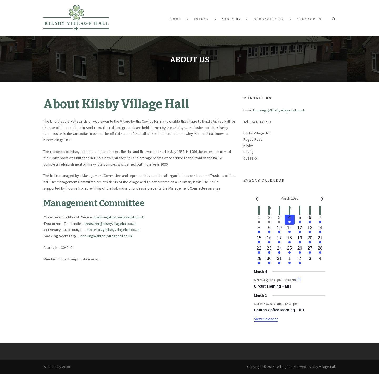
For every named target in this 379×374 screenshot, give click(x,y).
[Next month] (322, 198)
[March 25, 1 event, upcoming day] (290, 250)
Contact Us (309, 19)
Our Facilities (268, 19)
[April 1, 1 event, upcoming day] (290, 260)
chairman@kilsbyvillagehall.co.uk (118, 217)
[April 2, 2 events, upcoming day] (300, 260)
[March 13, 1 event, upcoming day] (310, 230)
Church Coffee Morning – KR (279, 310)
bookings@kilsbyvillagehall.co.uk (106, 236)
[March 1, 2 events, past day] (259, 220)
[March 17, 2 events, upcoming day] (279, 240)
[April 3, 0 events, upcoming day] (310, 260)
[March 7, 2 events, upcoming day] (320, 220)
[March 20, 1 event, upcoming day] (310, 240)
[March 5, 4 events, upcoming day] (300, 220)
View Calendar (266, 319)
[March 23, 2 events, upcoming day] (269, 250)
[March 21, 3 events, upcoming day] (320, 240)
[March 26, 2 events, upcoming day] (300, 250)
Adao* (67, 366)
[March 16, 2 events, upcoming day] (269, 240)
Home (175, 19)
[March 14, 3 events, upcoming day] (320, 230)
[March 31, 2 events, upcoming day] (279, 260)
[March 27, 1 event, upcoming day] (310, 250)
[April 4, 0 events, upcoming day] (320, 260)
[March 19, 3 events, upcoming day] (300, 240)
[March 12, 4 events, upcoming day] (300, 230)
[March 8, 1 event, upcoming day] (259, 230)
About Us (231, 19)
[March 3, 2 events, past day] (279, 220)
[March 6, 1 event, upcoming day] (310, 220)
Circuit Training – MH (272, 286)
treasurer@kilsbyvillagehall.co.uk (110, 223)
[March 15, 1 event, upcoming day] (259, 240)
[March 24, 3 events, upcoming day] (279, 250)
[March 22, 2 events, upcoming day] (259, 250)
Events (201, 19)
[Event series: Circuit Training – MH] (299, 280)
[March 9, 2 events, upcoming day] (269, 230)
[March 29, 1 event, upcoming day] (259, 260)
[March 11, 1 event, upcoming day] (290, 230)
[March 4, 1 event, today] (290, 220)
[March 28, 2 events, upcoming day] (320, 250)
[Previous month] (257, 198)
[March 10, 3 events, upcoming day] (279, 230)
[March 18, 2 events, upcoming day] (290, 240)
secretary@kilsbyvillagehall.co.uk (113, 229)
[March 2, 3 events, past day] (269, 220)
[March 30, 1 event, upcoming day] (269, 260)
